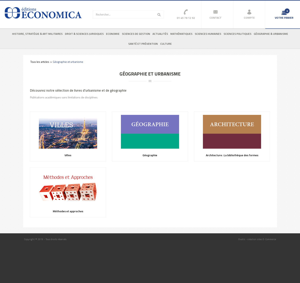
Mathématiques (181, 34)
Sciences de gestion (136, 34)
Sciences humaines (208, 34)
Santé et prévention (143, 44)
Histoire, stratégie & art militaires (37, 34)
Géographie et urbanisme (68, 62)
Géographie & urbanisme (271, 34)
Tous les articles (39, 62)
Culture (166, 44)
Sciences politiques (237, 34)
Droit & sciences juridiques (84, 34)
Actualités (160, 34)
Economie (113, 34)
